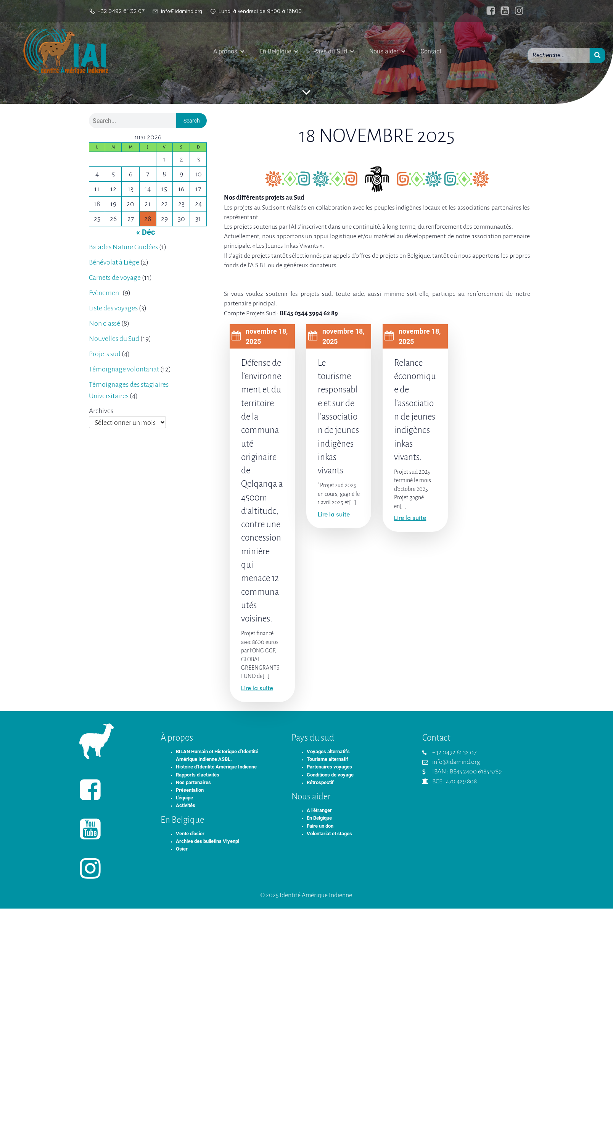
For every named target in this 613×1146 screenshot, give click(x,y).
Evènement (105, 293)
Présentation (190, 790)
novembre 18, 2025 (260, 336)
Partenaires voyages (329, 767)
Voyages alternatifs (328, 751)
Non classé (104, 323)
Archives (101, 411)
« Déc (145, 232)
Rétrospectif (320, 782)
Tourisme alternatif (327, 759)
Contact (430, 51)
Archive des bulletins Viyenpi (207, 841)
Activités (185, 805)
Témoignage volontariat (124, 369)
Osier (182, 849)
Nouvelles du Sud (114, 338)
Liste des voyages (113, 308)
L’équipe (184, 798)
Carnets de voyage (115, 277)
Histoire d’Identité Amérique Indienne (216, 767)
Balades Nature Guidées (123, 247)
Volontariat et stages (329, 833)
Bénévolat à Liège (114, 262)
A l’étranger (319, 810)
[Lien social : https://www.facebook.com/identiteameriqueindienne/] (489, 11)
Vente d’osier (190, 833)
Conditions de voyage (330, 775)
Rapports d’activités (197, 775)
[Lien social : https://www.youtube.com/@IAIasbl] (503, 11)
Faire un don (320, 826)
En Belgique (319, 818)
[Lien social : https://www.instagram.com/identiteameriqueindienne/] (517, 11)
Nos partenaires (193, 782)
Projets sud (105, 354)
